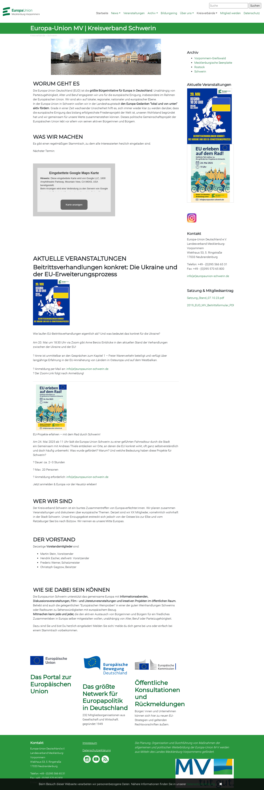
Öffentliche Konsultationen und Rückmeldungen (160, 693)
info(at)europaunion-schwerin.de (87, 369)
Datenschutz (252, 13)
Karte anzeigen (74, 204)
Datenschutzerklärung (96, 750)
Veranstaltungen (134, 13)
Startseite (102, 13)
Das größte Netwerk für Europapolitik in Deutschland (105, 697)
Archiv (152, 13)
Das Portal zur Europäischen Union (50, 684)
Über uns (186, 13)
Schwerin (52, 35)
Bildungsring (169, 13)
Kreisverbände (206, 13)
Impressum (89, 743)
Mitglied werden (230, 13)
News (114, 13)
